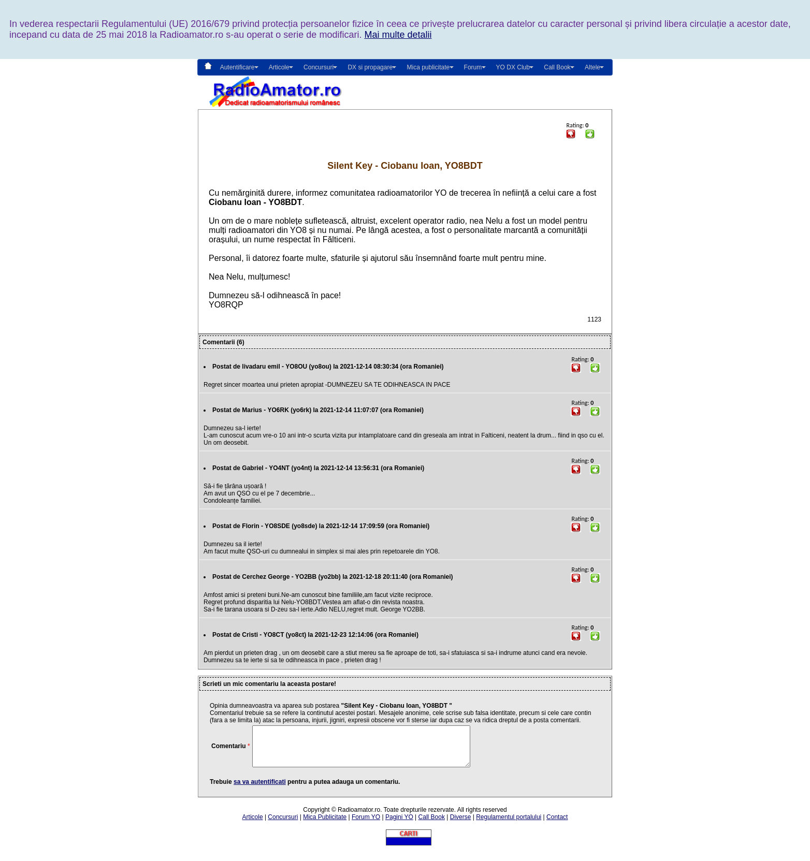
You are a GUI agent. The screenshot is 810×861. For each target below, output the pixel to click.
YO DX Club (513, 67)
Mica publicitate (428, 67)
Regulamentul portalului (508, 824)
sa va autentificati (260, 789)
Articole (252, 824)
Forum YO (366, 824)
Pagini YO (399, 824)
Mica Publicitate (324, 824)
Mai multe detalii (397, 35)
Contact (557, 824)
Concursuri (283, 824)
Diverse (460, 824)
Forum (473, 67)
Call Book (557, 67)
